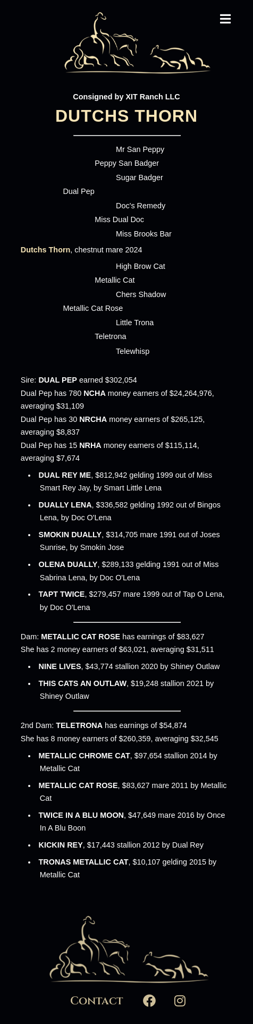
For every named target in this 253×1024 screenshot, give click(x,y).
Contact (96, 1001)
